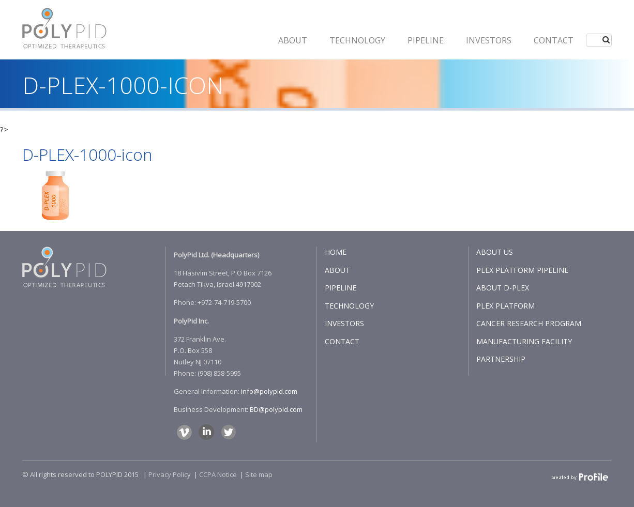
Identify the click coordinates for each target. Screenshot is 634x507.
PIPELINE (425, 40)
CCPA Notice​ (218, 474)
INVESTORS (488, 40)
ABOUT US (494, 252)
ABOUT (292, 40)
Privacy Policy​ (169, 474)
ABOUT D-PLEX (502, 288)
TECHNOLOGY (349, 306)
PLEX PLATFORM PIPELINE (522, 270)
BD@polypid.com (276, 409)
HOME (335, 252)
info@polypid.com (269, 391)
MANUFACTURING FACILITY (524, 341)
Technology (357, 40)
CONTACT (553, 40)
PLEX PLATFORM (505, 306)
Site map (259, 474)
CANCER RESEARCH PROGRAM (528, 323)
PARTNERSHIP (500, 359)
